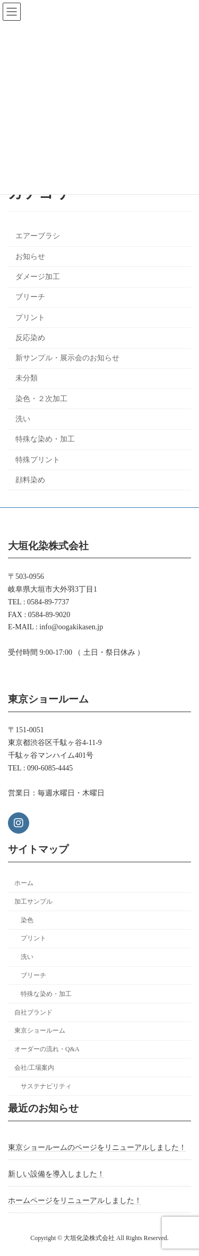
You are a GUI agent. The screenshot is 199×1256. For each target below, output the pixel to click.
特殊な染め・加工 (45, 440)
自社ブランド (33, 1012)
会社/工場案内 (34, 1067)
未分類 (26, 379)
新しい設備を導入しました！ (56, 1174)
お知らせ (30, 257)
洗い (22, 419)
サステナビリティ (46, 1086)
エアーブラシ (37, 236)
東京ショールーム (39, 1031)
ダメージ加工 (37, 277)
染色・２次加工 (41, 399)
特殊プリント (37, 460)
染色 (27, 920)
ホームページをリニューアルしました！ (75, 1201)
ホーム (23, 883)
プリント (30, 318)
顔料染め (30, 480)
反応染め (30, 338)
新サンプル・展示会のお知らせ (67, 358)
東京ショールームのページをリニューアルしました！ (97, 1147)
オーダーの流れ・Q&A (47, 1049)
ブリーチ (30, 297)
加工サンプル (33, 901)
